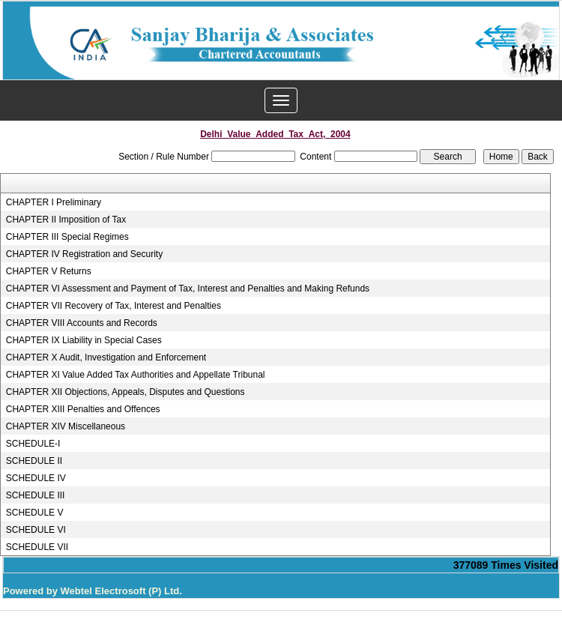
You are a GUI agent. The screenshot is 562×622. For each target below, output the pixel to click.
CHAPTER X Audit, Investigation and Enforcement (106, 357)
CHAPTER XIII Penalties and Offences (83, 409)
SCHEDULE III (35, 495)
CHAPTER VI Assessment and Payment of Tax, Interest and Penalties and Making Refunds (187, 288)
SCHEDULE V (35, 512)
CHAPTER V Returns (48, 271)
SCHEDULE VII (37, 547)
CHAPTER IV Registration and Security (84, 254)
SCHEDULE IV (36, 478)
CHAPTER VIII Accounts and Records (81, 323)
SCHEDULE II (34, 461)
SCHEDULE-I (33, 443)
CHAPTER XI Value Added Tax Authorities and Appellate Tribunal (135, 374)
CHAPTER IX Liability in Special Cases (84, 340)
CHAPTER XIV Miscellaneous (65, 426)
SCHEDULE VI (36, 530)
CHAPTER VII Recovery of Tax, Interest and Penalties (113, 306)
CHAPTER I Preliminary (53, 202)
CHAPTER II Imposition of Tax (66, 219)
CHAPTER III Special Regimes (67, 237)
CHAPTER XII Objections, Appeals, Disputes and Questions (125, 392)
